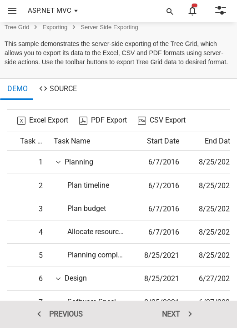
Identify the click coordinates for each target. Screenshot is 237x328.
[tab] (16, 89)
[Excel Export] (43, 121)
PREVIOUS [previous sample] (57, 314)
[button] (9, 11)
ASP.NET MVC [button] (49, 10)
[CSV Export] (161, 121)
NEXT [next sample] (180, 314)
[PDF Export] (103, 121)
